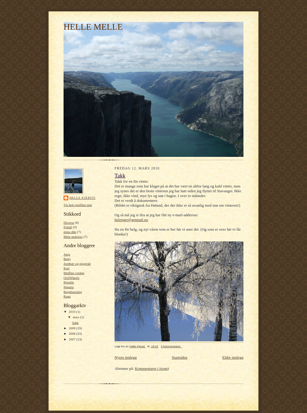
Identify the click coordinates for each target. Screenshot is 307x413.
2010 (72, 311)
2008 (72, 333)
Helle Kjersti (82, 197)
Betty (67, 259)
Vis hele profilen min (78, 205)
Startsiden (179, 357)
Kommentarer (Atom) (152, 368)
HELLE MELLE (93, 26)
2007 (72, 339)
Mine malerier (73, 236)
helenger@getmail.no (131, 219)
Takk (75, 323)
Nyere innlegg (126, 357)
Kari (67, 268)
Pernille (69, 282)
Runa (67, 296)
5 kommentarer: (171, 346)
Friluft (68, 227)
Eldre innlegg (232, 357)
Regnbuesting (73, 292)
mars (76, 317)
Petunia (69, 287)
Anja (67, 254)
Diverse (69, 222)
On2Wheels (71, 278)
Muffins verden (74, 273)
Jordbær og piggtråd (77, 263)
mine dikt (70, 232)
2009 (72, 328)
